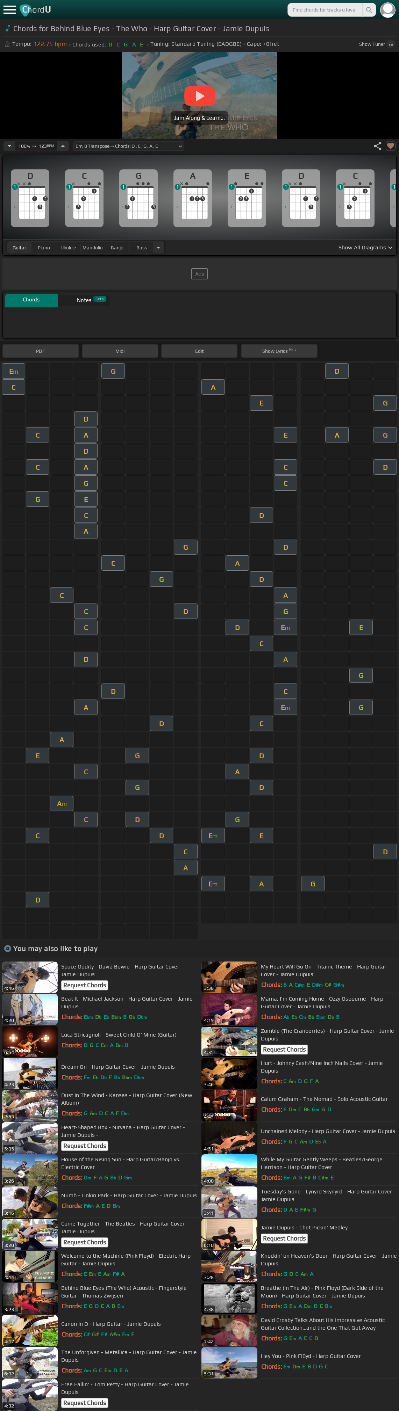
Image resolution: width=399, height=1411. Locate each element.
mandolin (93, 247)
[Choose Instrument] (158, 247)
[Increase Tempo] (63, 146)
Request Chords (84, 985)
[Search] (368, 10)
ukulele (68, 247)
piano (44, 247)
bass (141, 247)
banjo (117, 247)
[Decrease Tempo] (9, 146)
